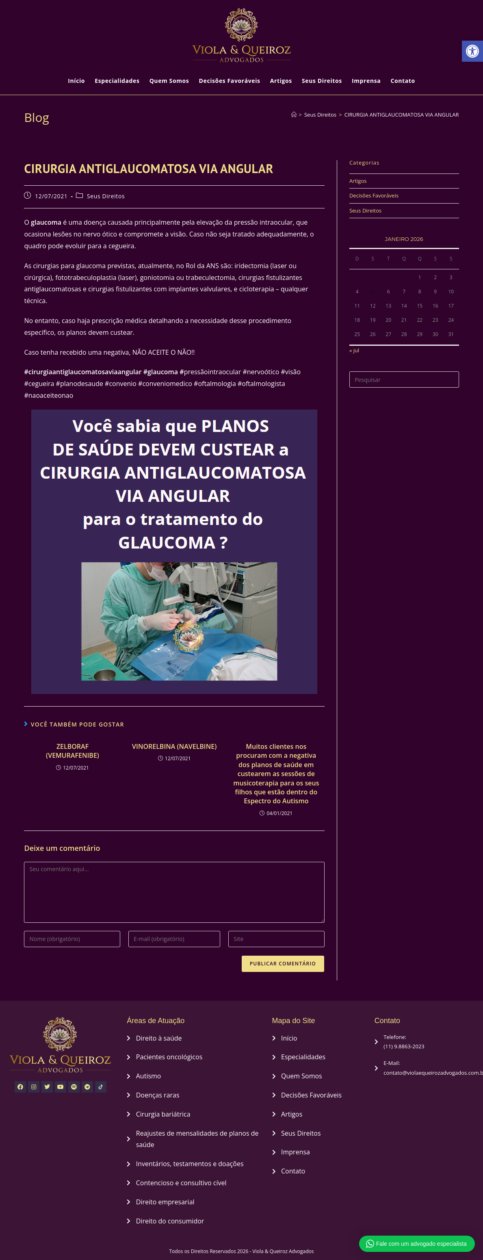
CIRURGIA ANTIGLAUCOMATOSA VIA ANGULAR (401, 114)
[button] (472, 51)
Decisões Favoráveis (229, 81)
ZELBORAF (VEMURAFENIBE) (72, 751)
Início (76, 81)
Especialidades (117, 81)
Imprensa (366, 81)
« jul (354, 350)
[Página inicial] (294, 114)
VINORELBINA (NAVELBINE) (174, 746)
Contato (402, 81)
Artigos (281, 81)
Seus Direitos (322, 81)
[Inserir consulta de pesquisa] (404, 379)
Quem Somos (169, 81)
